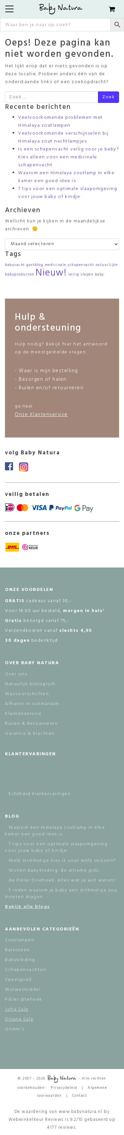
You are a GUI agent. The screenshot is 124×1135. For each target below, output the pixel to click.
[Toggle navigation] (9, 9)
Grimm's (14, 1029)
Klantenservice (23, 714)
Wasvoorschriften (27, 694)
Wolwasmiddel (23, 989)
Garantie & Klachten (30, 733)
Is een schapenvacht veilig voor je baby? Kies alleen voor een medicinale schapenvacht (68, 157)
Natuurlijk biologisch (30, 684)
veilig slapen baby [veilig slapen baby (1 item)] (86, 274)
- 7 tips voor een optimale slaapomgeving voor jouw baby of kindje (56, 847)
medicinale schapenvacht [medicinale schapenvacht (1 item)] (69, 265)
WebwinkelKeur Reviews (36, 1119)
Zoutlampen (19, 940)
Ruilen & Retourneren (31, 724)
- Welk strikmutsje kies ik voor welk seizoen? (60, 860)
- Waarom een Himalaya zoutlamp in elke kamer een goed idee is (55, 831)
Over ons (16, 674)
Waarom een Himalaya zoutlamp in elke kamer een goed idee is (66, 177)
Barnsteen (17, 950)
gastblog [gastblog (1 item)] (34, 265)
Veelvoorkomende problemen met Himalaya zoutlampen (60, 121)
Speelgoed (18, 980)
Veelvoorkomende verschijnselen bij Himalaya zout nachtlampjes (63, 137)
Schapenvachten (25, 970)
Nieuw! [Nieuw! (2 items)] (51, 273)
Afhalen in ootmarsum (32, 704)
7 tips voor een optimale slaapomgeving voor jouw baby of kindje (67, 193)
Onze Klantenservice (41, 415)
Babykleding (20, 960)
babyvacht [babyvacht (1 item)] (15, 265)
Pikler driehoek (24, 999)
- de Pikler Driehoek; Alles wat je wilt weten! (60, 880)
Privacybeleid (64, 1088)
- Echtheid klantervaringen (38, 794)
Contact (79, 1096)
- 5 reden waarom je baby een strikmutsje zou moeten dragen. (61, 894)
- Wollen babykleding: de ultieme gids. (52, 870)
